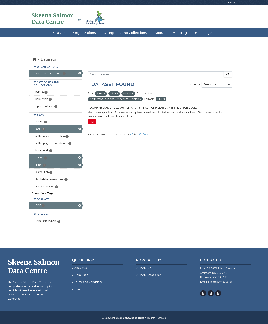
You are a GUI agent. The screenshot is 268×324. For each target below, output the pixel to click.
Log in (231, 2)
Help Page (80, 274)
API (132, 134)
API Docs (143, 134)
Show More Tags (42, 193)
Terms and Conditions (87, 281)
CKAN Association (149, 274)
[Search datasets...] (156, 74)
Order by (194, 84)
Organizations (84, 33)
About (160, 33)
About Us (79, 267)
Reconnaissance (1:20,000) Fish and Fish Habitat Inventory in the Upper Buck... (142, 107)
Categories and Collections (125, 33)
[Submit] (228, 74)
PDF (92, 121)
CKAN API (144, 267)
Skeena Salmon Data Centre (52, 18)
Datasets (58, 33)
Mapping (179, 33)
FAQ (76, 288)
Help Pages (204, 33)
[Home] (35, 59)
